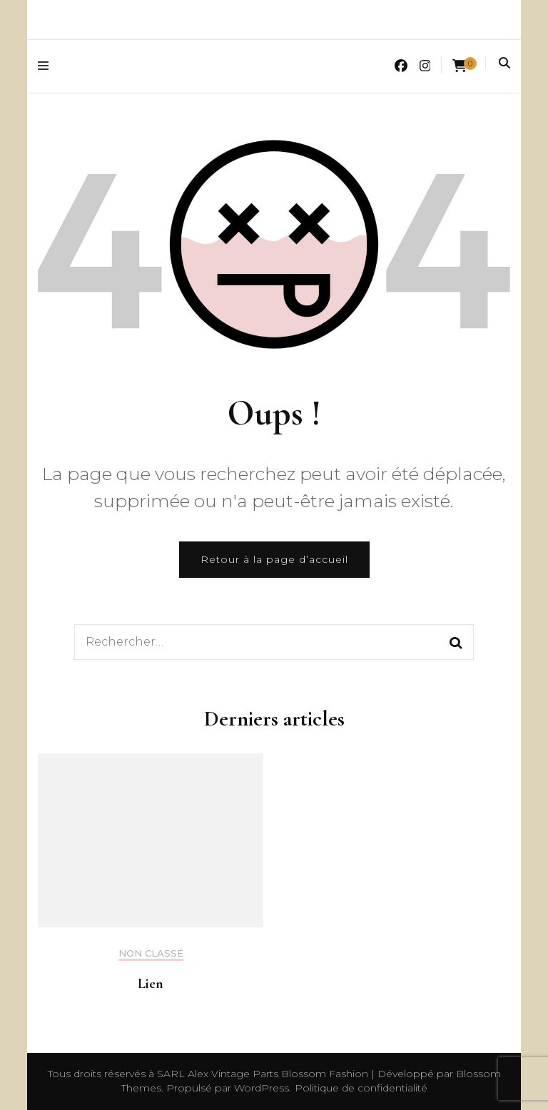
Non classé (150, 953)
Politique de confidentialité (361, 1087)
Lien (150, 983)
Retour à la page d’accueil (274, 559)
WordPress (261, 1087)
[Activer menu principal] (47, 66)
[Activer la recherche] (504, 63)
